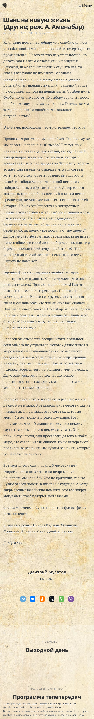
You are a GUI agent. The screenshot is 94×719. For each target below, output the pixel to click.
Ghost (58, 707)
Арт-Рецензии (30, 33)
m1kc (23, 707)
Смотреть (48, 33)
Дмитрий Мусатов (47, 572)
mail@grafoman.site (64, 703)
